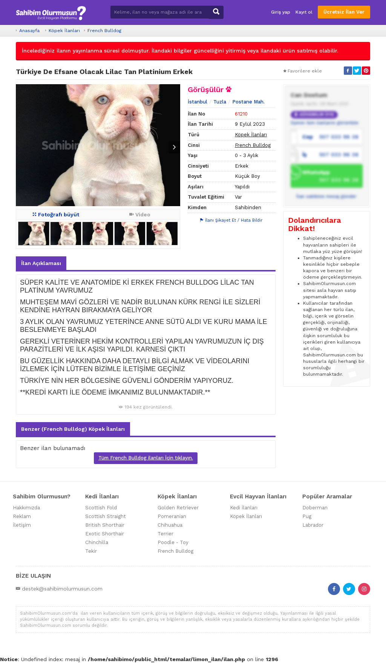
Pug (306, 516)
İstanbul (197, 102)
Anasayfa (29, 30)
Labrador (312, 525)
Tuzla (219, 102)
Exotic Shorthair (104, 534)
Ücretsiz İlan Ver (344, 12)
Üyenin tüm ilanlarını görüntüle (324, 122)
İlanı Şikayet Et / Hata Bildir (231, 220)
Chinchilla (96, 542)
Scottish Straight (105, 516)
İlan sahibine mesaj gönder (326, 196)
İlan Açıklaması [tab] (41, 263)
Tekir (91, 551)
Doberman (315, 507)
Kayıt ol (304, 12)
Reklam (22, 516)
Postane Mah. (248, 102)
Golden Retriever (178, 507)
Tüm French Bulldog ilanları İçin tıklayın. (145, 458)
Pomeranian (172, 516)
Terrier (165, 534)
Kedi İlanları (243, 507)
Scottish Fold (101, 507)
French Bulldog (104, 30)
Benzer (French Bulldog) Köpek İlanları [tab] (73, 429)
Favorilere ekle (302, 71)
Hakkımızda (26, 507)
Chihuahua (170, 525)
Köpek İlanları (64, 30)
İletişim (22, 525)
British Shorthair (104, 525)
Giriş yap (280, 12)
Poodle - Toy (173, 542)
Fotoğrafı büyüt (56, 214)
